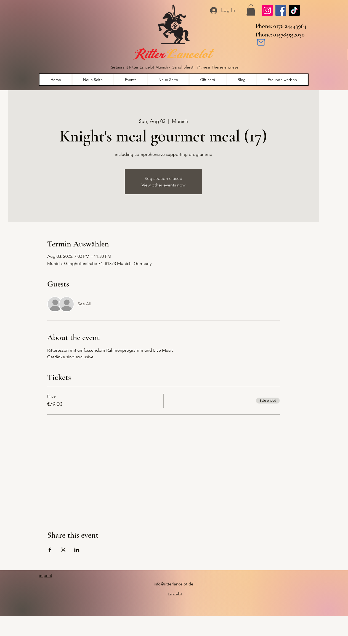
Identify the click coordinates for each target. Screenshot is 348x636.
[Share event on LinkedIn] (76, 550)
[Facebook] (280, 10)
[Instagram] (267, 10)
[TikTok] (294, 10)
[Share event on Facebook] (49, 550)
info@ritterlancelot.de (173, 584)
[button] (251, 10)
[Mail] (261, 42)
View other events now (163, 185)
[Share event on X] (63, 550)
